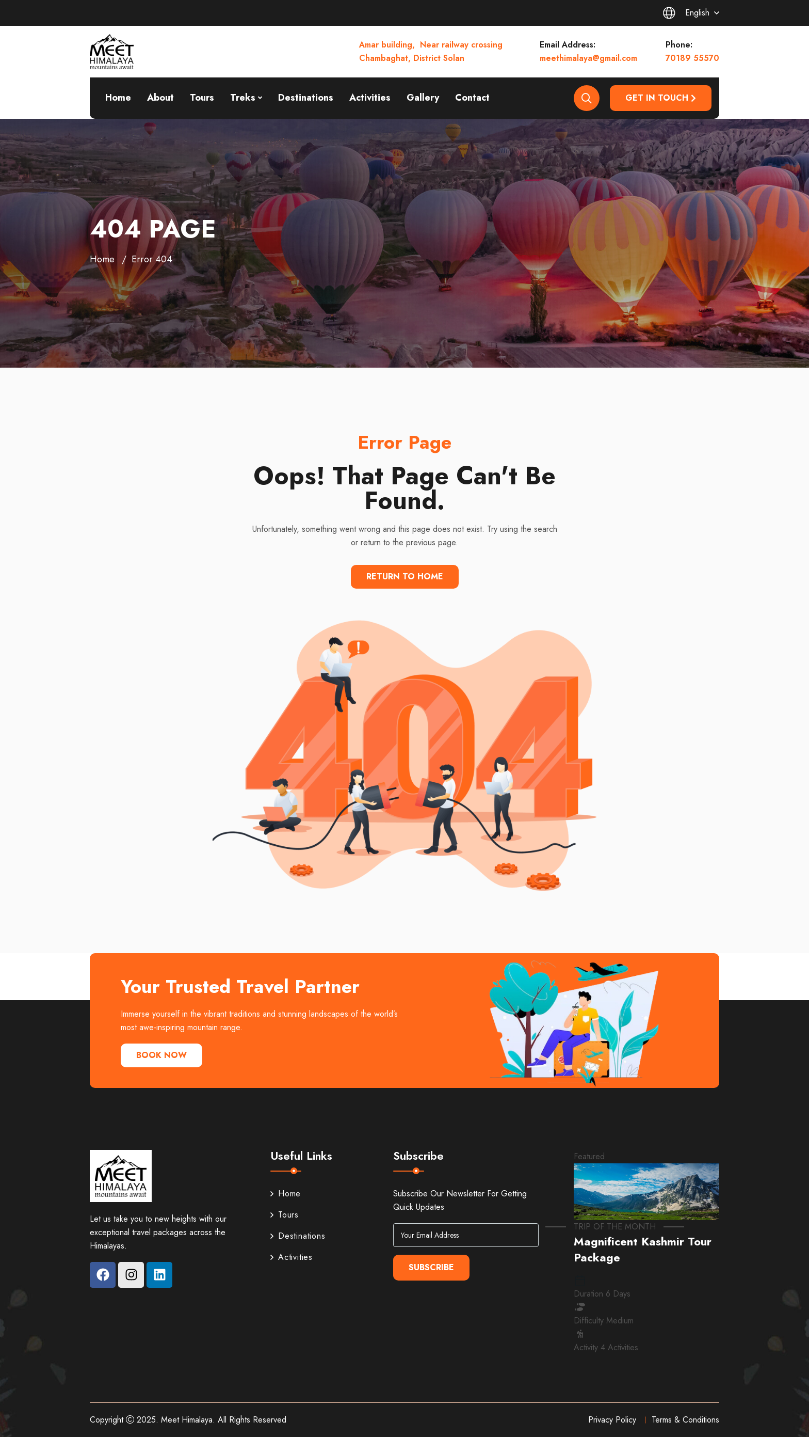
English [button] (686, 13)
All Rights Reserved (252, 1420)
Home (118, 97)
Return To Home (404, 576)
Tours (202, 97)
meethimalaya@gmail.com (588, 58)
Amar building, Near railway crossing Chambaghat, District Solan (431, 51)
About (160, 97)
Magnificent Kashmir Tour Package (642, 1249)
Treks (242, 97)
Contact (472, 97)
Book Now (161, 1055)
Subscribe (431, 1267)
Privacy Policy (612, 1420)
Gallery (423, 97)
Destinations (305, 97)
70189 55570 (692, 58)
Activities (370, 97)
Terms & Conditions (685, 1420)
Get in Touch (660, 98)
